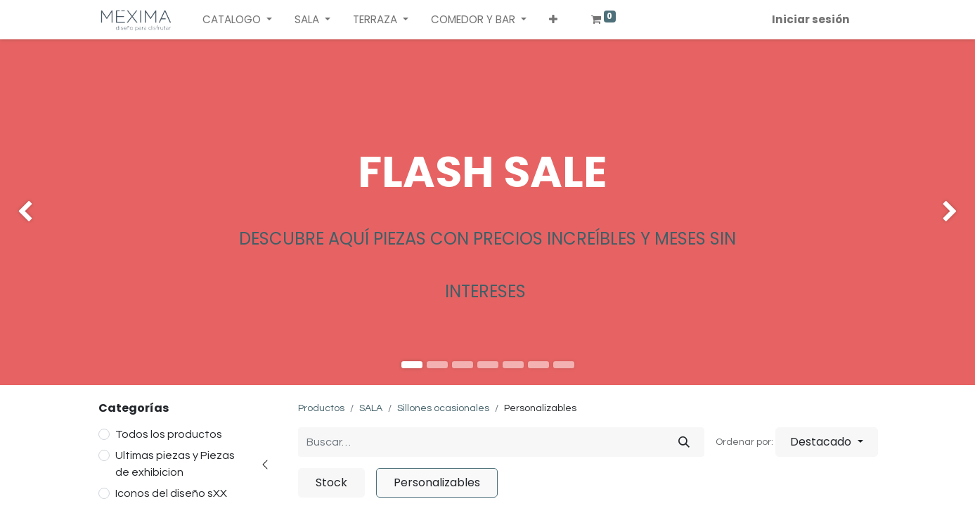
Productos (321, 408)
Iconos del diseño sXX (171, 493)
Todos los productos (168, 434)
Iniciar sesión (811, 19)
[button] (553, 20)
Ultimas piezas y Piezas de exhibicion (175, 464)
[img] (39, 212)
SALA (370, 408)
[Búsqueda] (684, 442)
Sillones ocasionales (443, 408)
